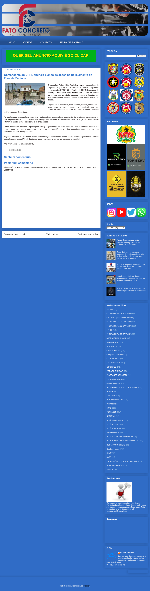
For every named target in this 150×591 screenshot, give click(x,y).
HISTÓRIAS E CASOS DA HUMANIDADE (122, 387)
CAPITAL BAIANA (113, 351)
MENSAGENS (112, 412)
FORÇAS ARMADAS (114, 379)
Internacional (111, 404)
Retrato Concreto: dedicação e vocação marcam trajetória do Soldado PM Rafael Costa (129, 242)
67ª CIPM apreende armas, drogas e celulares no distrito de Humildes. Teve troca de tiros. (131, 266)
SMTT (108, 457)
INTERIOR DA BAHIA (114, 400)
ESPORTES (111, 367)
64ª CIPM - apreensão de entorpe (119, 318)
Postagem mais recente (15, 234)
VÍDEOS (27, 42)
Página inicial (52, 234)
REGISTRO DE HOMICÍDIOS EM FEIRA (122, 441)
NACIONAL (111, 416)
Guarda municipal (113, 383)
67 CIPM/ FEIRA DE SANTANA (118, 334)
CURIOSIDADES (113, 359)
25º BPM (109, 310)
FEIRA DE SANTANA (71, 42)
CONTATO (46, 42)
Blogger (86, 586)
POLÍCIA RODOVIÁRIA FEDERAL (119, 437)
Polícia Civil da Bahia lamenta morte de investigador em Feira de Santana (131, 289)
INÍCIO (11, 42)
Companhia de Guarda (115, 355)
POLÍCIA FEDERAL (114, 428)
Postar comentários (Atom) (54, 243)
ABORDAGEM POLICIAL (116, 338)
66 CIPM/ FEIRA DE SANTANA (118, 326)
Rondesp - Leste (112, 449)
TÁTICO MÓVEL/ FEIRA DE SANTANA (121, 461)
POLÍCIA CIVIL (112, 424)
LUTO (108, 408)
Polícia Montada (112, 432)
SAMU (109, 453)
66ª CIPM (110, 330)
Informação (110, 396)
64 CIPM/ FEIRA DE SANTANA (118, 314)
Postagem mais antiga (88, 234)
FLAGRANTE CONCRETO (117, 375)
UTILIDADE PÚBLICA (115, 465)
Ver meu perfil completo (115, 565)
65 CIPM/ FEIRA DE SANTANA (118, 322)
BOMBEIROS (111, 346)
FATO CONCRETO (127, 553)
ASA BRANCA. (112, 342)
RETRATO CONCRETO (115, 445)
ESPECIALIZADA (113, 363)
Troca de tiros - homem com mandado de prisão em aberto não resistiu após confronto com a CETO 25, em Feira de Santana (131, 255)
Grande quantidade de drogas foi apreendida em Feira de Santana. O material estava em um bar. (131, 278)
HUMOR (109, 391)
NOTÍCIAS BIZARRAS (115, 420)
